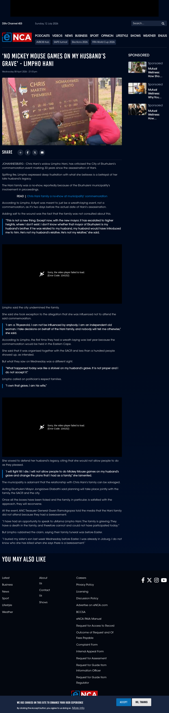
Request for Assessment (91, 658)
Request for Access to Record (95, 626)
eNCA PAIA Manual (88, 619)
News (69, 36)
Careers (81, 578)
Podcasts (42, 36)
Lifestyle (122, 36)
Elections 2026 (80, 42)
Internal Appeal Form (90, 651)
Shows (135, 36)
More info (78, 708)
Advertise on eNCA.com (92, 605)
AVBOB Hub (42, 42)
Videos (57, 36)
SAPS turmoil (60, 42)
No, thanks (142, 702)
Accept (123, 702)
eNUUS (162, 36)
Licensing (82, 592)
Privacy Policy (85, 585)
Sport (94, 36)
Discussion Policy (87, 598)
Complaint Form (87, 645)
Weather (149, 36)
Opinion (107, 36)
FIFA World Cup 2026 (103, 42)
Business (81, 36)
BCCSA (80, 612)
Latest (6, 578)
